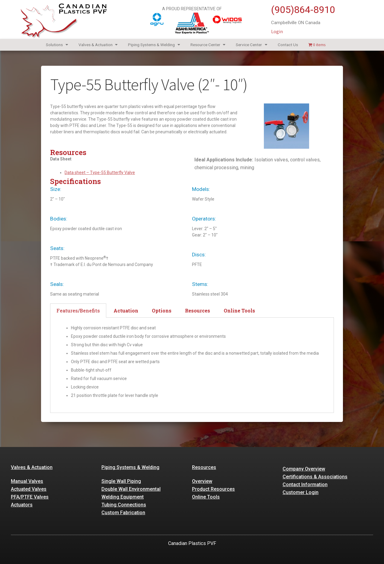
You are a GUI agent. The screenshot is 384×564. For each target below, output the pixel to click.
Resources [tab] (197, 310)
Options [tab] (161, 310)
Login (277, 31)
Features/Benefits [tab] (78, 310)
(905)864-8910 (303, 9)
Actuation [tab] (126, 310)
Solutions (57, 44)
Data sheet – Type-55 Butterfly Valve (100, 172)
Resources (204, 467)
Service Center (251, 44)
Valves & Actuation (98, 44)
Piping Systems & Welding (154, 44)
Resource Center (208, 44)
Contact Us (288, 44)
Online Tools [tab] (239, 310)
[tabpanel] (192, 365)
